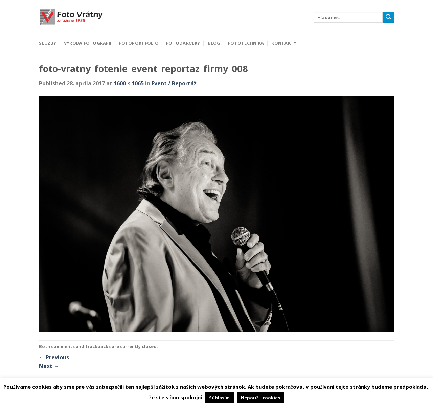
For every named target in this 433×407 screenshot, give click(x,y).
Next (49, 366)
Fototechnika (246, 43)
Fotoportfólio (138, 43)
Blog (214, 43)
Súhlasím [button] (219, 397)
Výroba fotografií (87, 43)
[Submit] (388, 17)
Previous (54, 357)
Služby (47, 43)
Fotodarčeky (183, 43)
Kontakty (283, 43)
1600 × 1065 (129, 83)
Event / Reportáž (174, 83)
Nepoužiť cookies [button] (260, 397)
